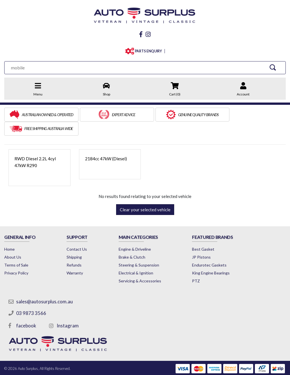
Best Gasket (205, 234)
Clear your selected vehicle (145, 194)
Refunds (74, 250)
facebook (26, 311)
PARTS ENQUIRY (147, 50)
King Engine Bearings (213, 258)
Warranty (75, 258)
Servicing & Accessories (141, 266)
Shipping (74, 242)
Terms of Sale (16, 250)
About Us (12, 242)
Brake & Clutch (133, 242)
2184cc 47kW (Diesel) (106, 143)
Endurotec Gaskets (211, 250)
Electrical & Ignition (137, 258)
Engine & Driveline (136, 234)
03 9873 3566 (31, 298)
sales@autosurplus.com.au (44, 287)
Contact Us (77, 234)
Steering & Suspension (140, 250)
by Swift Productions (245, 367)
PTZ (198, 266)
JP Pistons (203, 242)
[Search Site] (272, 66)
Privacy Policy (16, 258)
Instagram (68, 311)
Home (9, 234)
